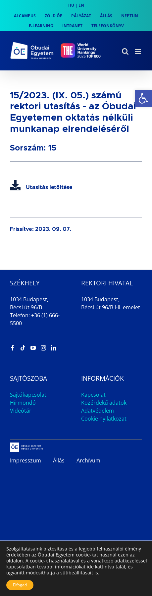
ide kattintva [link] (100, 566)
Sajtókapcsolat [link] (28, 394)
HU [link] (71, 5)
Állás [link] (59, 460)
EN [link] (81, 5)
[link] (143, 98)
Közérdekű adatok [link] (104, 402)
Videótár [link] (20, 410)
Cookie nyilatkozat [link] (104, 418)
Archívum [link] (88, 460)
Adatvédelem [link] (97, 410)
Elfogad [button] (20, 585)
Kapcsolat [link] (93, 394)
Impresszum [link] (25, 460)
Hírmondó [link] (23, 402)
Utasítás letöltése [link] (41, 187)
